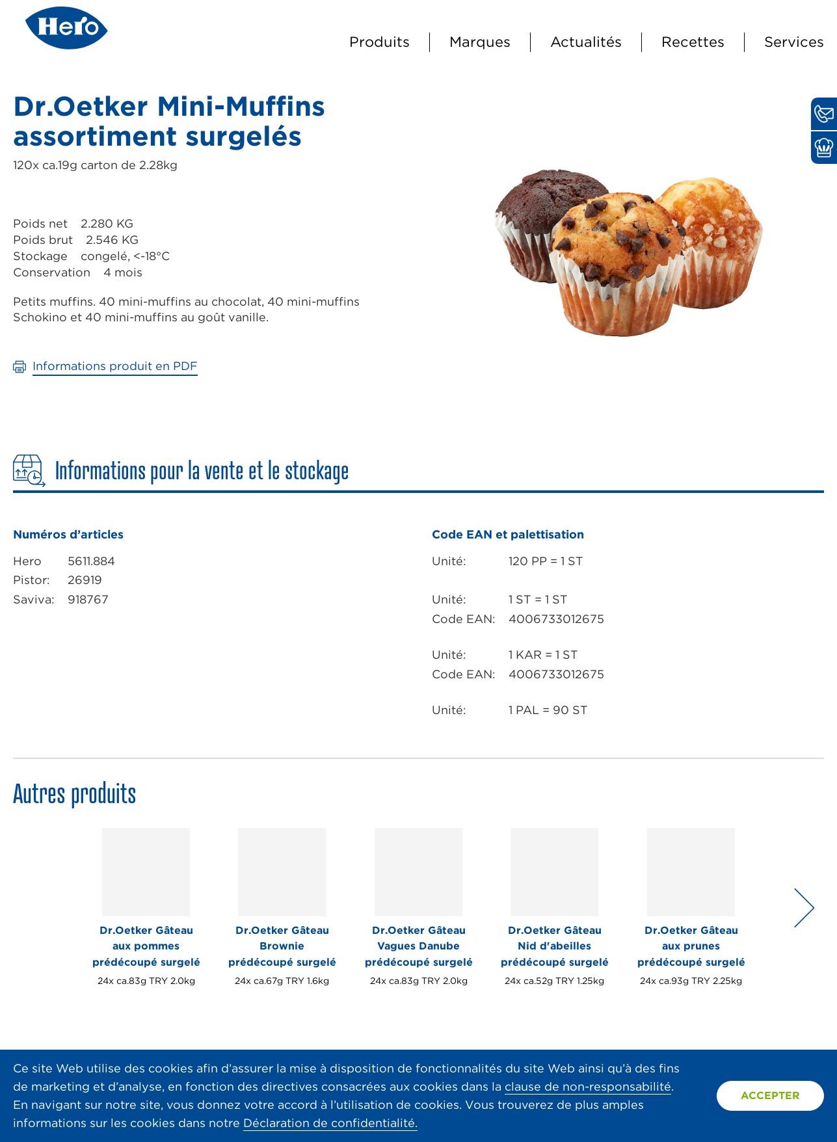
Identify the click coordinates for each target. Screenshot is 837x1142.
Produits (379, 41)
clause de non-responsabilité (588, 1086)
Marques (480, 41)
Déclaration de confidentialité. (330, 1123)
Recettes (692, 41)
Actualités (586, 41)
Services (794, 41)
